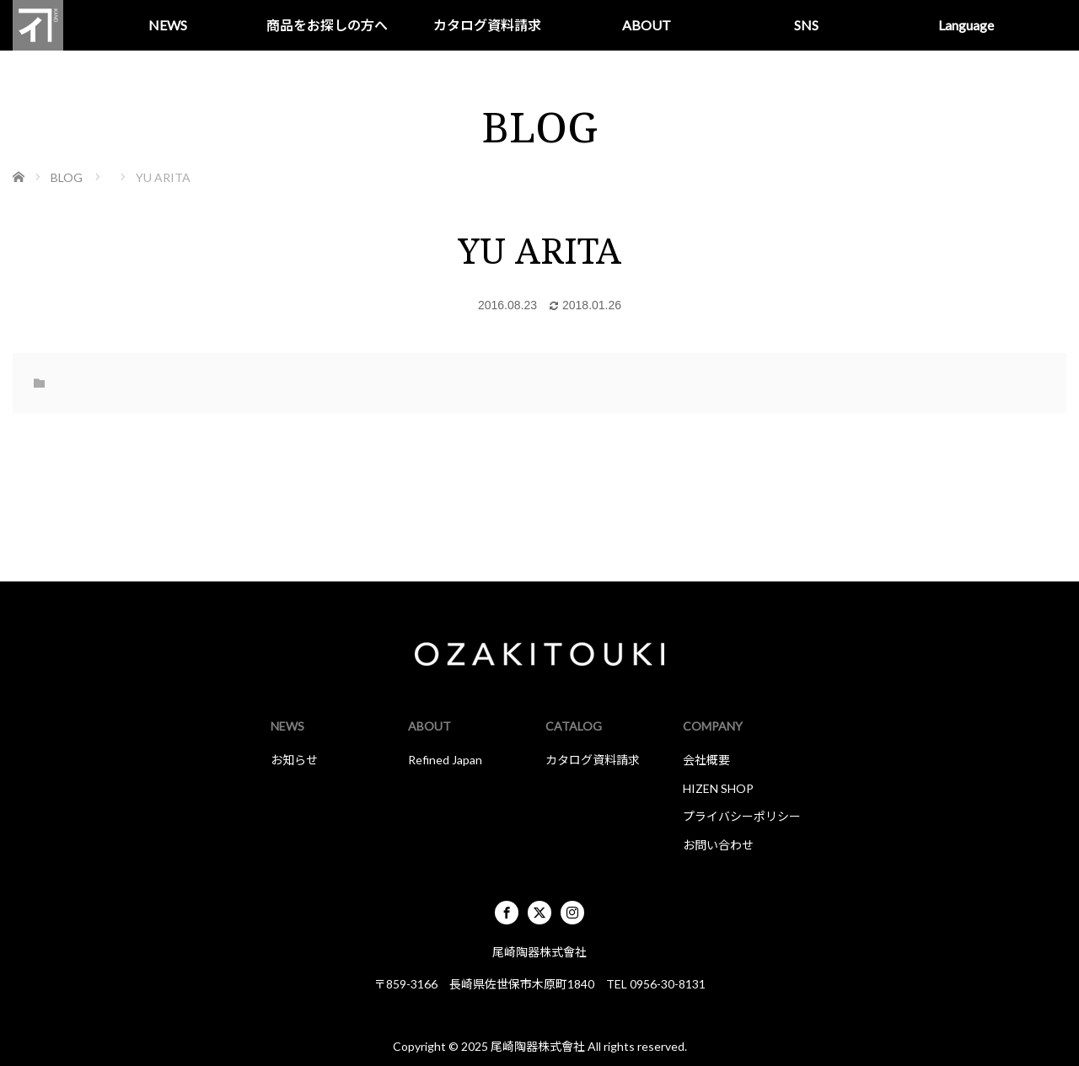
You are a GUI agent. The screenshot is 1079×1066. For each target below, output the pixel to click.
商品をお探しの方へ (327, 25)
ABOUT (646, 25)
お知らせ (294, 760)
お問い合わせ (718, 845)
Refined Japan (445, 760)
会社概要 (706, 760)
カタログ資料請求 (487, 25)
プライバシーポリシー (742, 816)
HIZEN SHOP (718, 788)
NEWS (167, 25)
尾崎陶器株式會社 (538, 1046)
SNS (806, 25)
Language (966, 25)
